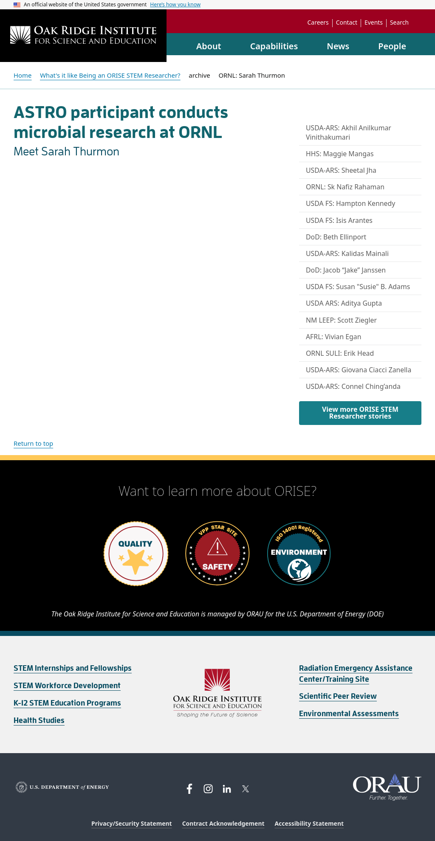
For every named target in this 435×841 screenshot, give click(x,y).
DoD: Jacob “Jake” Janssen (346, 270)
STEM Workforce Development (67, 685)
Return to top (33, 443)
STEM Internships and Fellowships (73, 668)
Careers (318, 22)
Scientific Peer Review (338, 696)
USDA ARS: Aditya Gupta (344, 303)
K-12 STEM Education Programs (67, 703)
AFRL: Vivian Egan (334, 336)
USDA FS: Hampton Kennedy (350, 203)
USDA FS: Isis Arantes (339, 220)
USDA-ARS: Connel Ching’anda (353, 386)
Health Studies (39, 720)
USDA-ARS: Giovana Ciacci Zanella (358, 369)
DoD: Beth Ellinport (336, 237)
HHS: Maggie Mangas (340, 153)
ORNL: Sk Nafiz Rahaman (345, 186)
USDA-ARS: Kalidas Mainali (347, 253)
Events (373, 22)
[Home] (83, 36)
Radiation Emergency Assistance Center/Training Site (355, 673)
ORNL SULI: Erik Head (340, 353)
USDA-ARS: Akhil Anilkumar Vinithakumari (348, 132)
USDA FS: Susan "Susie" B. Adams (358, 286)
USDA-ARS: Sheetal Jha (341, 170)
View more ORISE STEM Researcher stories (360, 413)
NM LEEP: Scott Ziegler (341, 320)
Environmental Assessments (349, 713)
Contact (346, 22)
